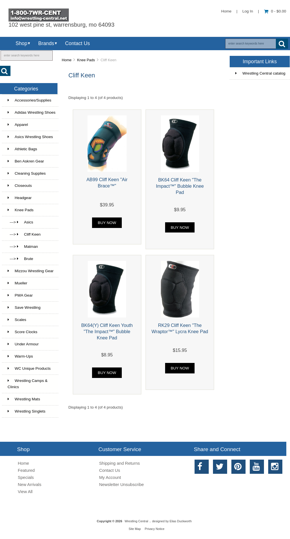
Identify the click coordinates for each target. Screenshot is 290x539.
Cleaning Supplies (27, 173)
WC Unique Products (29, 368)
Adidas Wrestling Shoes (32, 112)
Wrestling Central (136, 521)
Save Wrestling (24, 307)
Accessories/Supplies (29, 100)
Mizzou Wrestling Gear (31, 271)
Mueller (17, 283)
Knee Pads (86, 60)
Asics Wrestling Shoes (30, 137)
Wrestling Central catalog (260, 73)
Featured (26, 470)
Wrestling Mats (24, 399)
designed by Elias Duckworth (172, 521)
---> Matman (23, 246)
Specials (26, 477)
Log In (247, 11)
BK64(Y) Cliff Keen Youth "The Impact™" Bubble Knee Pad (107, 331)
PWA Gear (20, 295)
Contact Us (77, 43)
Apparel (18, 124)
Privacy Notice (155, 528)
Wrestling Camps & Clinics (28, 384)
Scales (17, 320)
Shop (21, 43)
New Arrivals (29, 484)
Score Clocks (22, 332)
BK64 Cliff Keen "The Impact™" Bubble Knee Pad (180, 186)
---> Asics (20, 222)
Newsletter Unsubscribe (121, 484)
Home (226, 11)
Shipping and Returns (119, 463)
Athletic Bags (22, 149)
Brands (46, 43)
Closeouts (20, 185)
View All (25, 491)
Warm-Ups (20, 356)
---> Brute (20, 259)
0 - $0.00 (275, 11)
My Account (110, 477)
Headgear (20, 198)
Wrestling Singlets (27, 411)
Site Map (135, 528)
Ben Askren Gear (26, 161)
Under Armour (23, 344)
